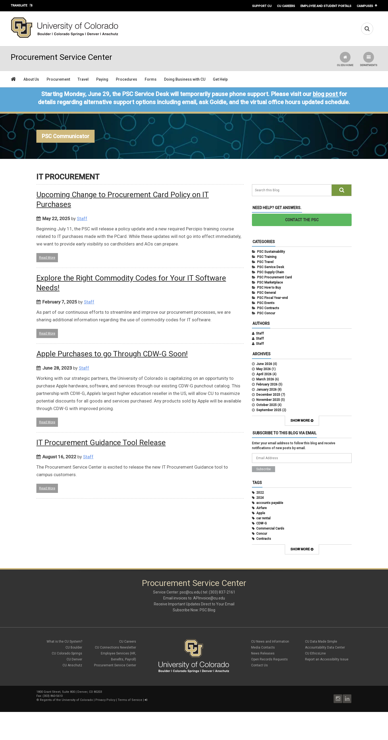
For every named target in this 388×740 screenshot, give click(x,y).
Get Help (220, 79)
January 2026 (266, 389)
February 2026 (267, 384)
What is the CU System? (64, 641)
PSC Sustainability (271, 252)
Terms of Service (130, 700)
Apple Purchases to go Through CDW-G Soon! (112, 353)
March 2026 (265, 379)
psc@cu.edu (190, 592)
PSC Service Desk (270, 267)
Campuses (365, 6)
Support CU (262, 6)
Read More (47, 258)
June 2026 (264, 364)
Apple (260, 513)
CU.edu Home (345, 59)
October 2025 (266, 405)
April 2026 (264, 374)
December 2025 (268, 395)
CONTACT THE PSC (302, 220)
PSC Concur (266, 313)
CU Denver (74, 659)
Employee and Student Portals (325, 6)
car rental (263, 518)
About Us (31, 79)
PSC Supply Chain (270, 272)
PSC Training (266, 257)
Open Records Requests (269, 659)
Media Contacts (263, 647)
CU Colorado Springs (67, 653)
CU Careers (286, 6)
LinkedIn (347, 698)
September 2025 (268, 410)
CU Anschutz (72, 665)
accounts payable (269, 503)
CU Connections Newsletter (115, 647)
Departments (368, 59)
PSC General (266, 293)
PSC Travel (265, 262)
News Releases (263, 653)
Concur (261, 534)
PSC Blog (207, 610)
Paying (102, 79)
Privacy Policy (105, 700)
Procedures (126, 79)
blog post (325, 94)
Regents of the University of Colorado (66, 700)
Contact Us (259, 665)
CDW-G (261, 523)
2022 (260, 493)
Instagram (338, 698)
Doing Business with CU (184, 79)
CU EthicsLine (315, 653)
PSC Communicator (65, 136)
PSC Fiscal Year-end (272, 298)
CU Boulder (73, 647)
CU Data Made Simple (321, 641)
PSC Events (266, 303)
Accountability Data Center (325, 647)
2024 (260, 498)
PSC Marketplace (270, 282)
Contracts (263, 539)
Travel (83, 79)
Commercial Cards (270, 528)
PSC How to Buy (269, 287)
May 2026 (263, 369)
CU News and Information (270, 641)
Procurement (58, 79)
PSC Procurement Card (274, 277)
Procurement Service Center (115, 665)
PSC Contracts (268, 308)
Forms (151, 79)
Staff (82, 218)
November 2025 (268, 400)
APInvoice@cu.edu (209, 598)
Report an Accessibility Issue (326, 659)
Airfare (261, 508)
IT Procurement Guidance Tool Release (101, 442)
